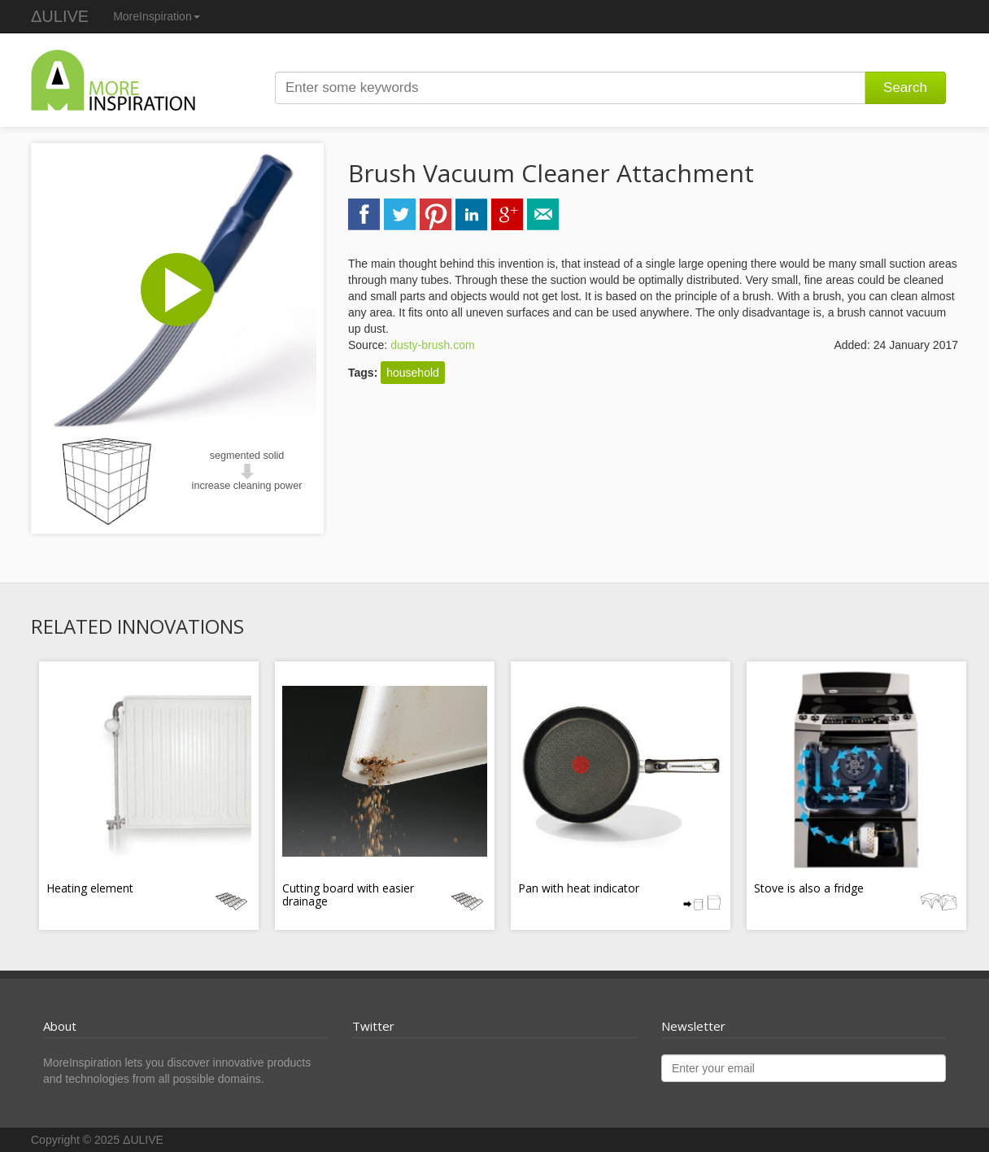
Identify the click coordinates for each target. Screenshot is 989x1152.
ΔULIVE (60, 16)
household (412, 372)
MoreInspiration (156, 16)
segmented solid (247, 455)
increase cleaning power (247, 485)
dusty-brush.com (432, 344)
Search (905, 87)
